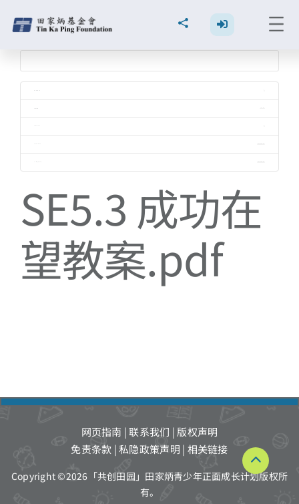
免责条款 (91, 449)
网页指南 (101, 432)
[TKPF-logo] (63, 21)
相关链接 (208, 449)
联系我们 (149, 432)
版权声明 (197, 432)
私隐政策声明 (149, 449)
